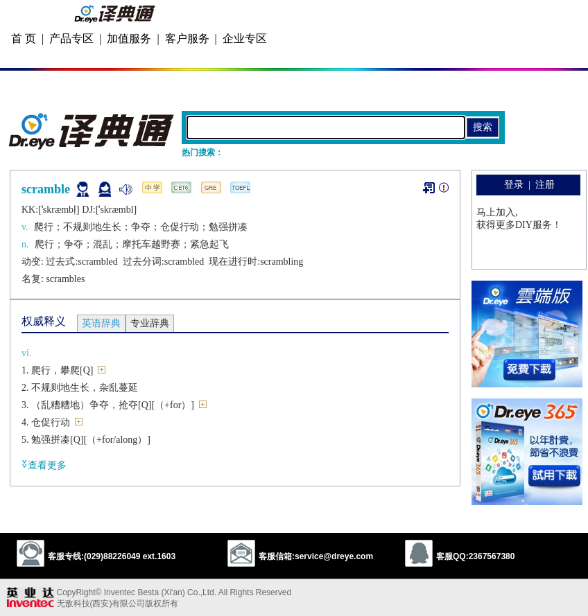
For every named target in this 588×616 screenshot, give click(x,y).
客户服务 (187, 38)
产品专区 (71, 38)
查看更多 (44, 464)
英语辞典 (101, 323)
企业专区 (245, 38)
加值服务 (129, 38)
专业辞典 (149, 323)
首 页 (24, 38)
